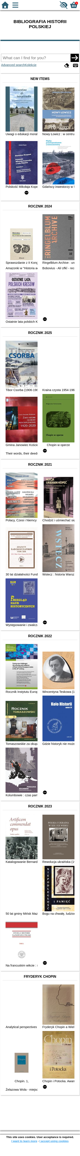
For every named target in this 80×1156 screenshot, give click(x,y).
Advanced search (13, 65)
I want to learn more (24, 1141)
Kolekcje (30, 65)
